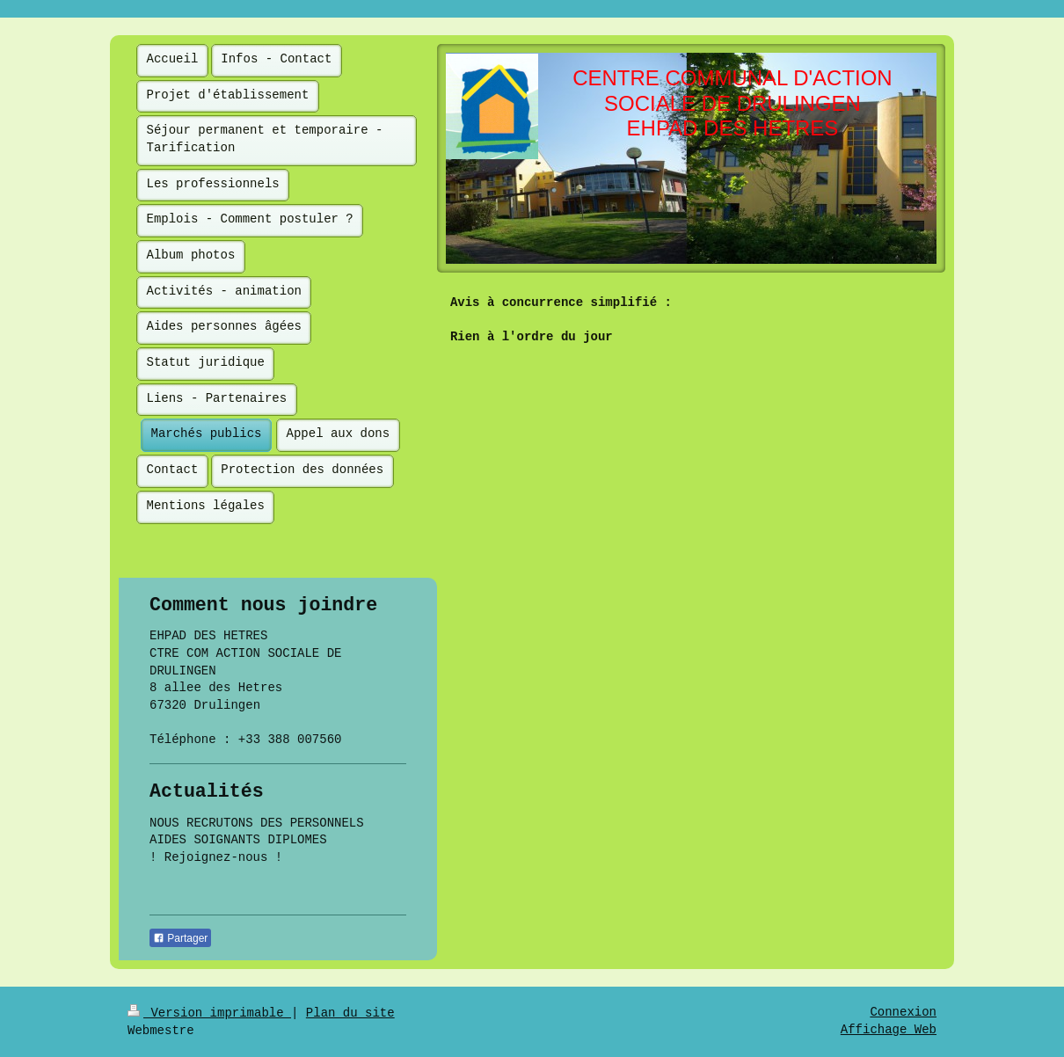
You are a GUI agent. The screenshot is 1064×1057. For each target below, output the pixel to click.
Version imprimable (209, 1013)
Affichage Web (888, 1030)
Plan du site (350, 1013)
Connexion (903, 1012)
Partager (180, 938)
